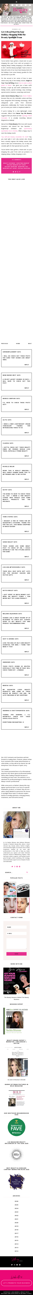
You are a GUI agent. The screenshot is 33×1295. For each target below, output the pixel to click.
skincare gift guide (10, 168)
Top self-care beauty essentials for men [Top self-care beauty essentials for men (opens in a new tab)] (14, 137)
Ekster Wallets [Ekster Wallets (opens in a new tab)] (27, 96)
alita (5, 420)
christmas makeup (22, 163)
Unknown (6, 662)
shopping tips (23, 166)
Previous (4, 343)
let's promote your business (16, 1283)
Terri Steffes (8, 517)
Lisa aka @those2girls (12, 567)
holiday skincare (11, 166)
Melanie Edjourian (10, 613)
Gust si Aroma (8, 639)
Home (18, 343)
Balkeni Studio (26, 1293)
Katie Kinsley (8, 590)
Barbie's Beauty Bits (22, 1292)
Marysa (6, 685)
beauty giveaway (9, 163)
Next (30, 343)
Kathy (5, 490)
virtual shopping (24, 168)
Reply (27, 364)
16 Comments (16, 159)
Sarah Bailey (8, 542)
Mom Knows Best (9, 375)
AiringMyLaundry (10, 352)
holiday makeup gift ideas (16, 165)
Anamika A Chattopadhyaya (14, 710)
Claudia (6, 443)
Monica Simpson (9, 398)
